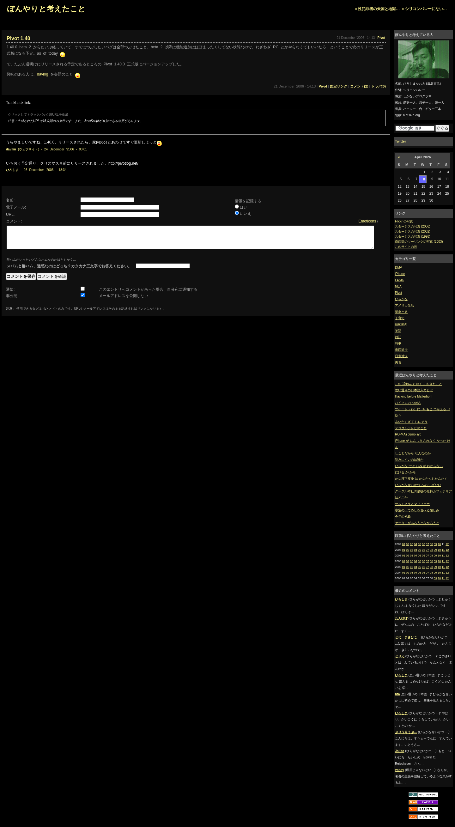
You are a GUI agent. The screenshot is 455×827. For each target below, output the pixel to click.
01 (403, 544)
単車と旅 (401, 311)
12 (447, 544)
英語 (398, 330)
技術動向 (401, 324)
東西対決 (401, 349)
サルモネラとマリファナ (412, 504)
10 (439, 544)
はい (243, 207)
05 (419, 544)
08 (431, 544)
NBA (398, 286)
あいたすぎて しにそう (411, 421)
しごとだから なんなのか (413, 453)
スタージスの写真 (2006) (412, 226)
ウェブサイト (28, 149)
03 (411, 544)
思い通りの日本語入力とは (414, 390)
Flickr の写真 (404, 221)
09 (435, 544)
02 (407, 544)
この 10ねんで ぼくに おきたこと (418, 384)
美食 (398, 362)
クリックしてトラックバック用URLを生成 (38, 114)
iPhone (400, 274)
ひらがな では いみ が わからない (419, 466)
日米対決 (401, 356)
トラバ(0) (378, 86)
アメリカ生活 (404, 305)
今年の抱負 (403, 516)
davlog (42, 74)
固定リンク (338, 86)
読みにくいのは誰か (409, 459)
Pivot (398, 293)
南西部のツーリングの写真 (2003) (419, 241)
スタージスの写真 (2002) (412, 231)
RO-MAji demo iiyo (408, 434)
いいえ (245, 213)
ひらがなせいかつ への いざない (418, 485)
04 (415, 544)
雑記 (398, 337)
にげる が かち (405, 472)
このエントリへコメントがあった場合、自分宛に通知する (148, 294)
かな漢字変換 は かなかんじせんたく (421, 478)
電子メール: (16, 207)
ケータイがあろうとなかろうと (417, 523)
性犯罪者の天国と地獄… (379, 9)
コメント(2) (359, 86)
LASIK (399, 280)
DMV (398, 267)
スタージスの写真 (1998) (412, 236)
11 (443, 549)
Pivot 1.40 (18, 38)
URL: (10, 214)
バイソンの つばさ (408, 402)
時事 (398, 343)
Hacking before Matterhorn (413, 396)
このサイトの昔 (406, 246)
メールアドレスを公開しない (123, 300)
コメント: (14, 221)
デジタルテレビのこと (411, 428)
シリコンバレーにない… (426, 9)
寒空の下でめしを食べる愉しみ (417, 510)
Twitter (400, 141)
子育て (399, 318)
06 (423, 544)
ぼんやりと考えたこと (46, 8)
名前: (10, 200)
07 (427, 544)
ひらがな (401, 299)
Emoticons (367, 221)
